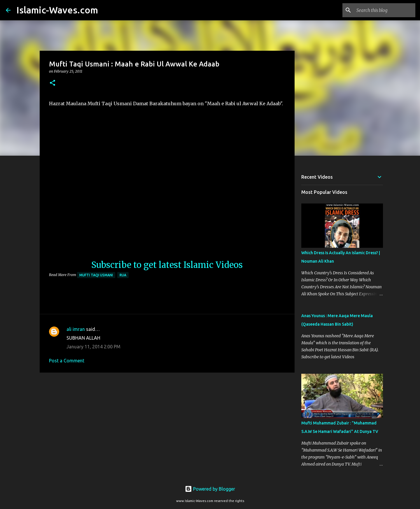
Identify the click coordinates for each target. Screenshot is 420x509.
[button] (52, 83)
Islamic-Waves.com (57, 10)
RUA (123, 275)
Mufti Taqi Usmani (96, 275)
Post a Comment (66, 360)
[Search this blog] (384, 10)
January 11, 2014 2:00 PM (93, 346)
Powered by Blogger (210, 489)
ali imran (75, 329)
